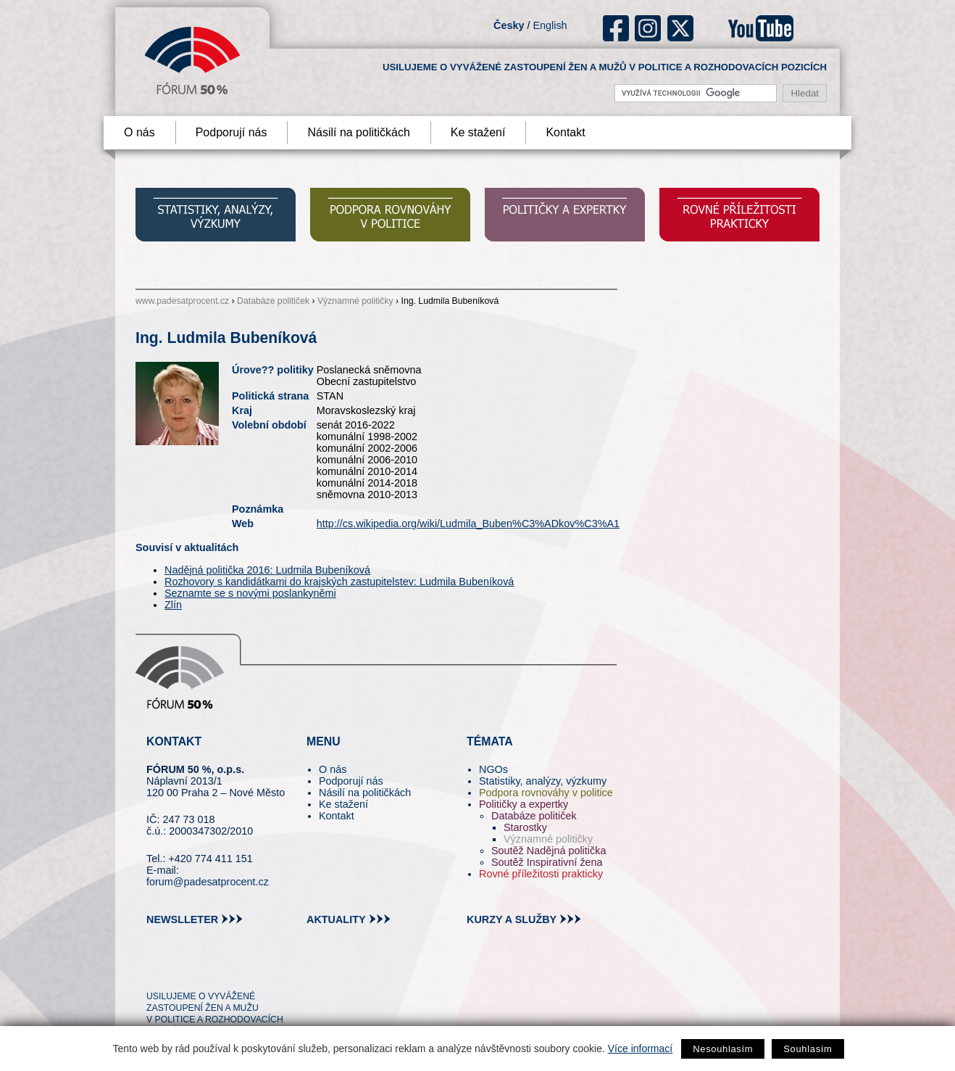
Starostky (525, 827)
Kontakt (565, 132)
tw (156, 970)
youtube (760, 28)
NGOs (493, 769)
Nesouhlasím (723, 1048)
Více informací (640, 1048)
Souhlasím (807, 1048)
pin (180, 970)
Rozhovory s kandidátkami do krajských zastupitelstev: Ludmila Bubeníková (339, 581)
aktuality (336, 919)
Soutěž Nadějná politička (548, 850)
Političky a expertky (523, 804)
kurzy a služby (511, 919)
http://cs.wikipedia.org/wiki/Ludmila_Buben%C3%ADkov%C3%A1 (468, 523)
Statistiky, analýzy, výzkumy (542, 781)
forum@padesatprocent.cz (207, 882)
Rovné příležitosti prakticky (541, 874)
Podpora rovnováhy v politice (546, 792)
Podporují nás (231, 132)
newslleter (182, 919)
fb (616, 28)
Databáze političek (273, 301)
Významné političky (355, 301)
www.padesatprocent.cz (182, 301)
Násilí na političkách (358, 132)
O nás (139, 132)
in (228, 970)
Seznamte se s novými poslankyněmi (250, 593)
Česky (508, 25)
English (550, 25)
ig (648, 28)
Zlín (173, 605)
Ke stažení (478, 132)
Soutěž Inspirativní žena (547, 862)
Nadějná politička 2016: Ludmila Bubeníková (267, 570)
